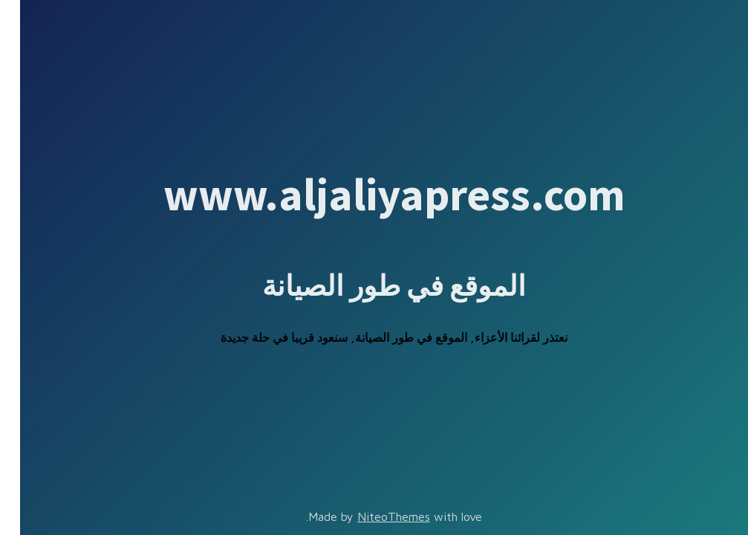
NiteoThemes (373, 516)
